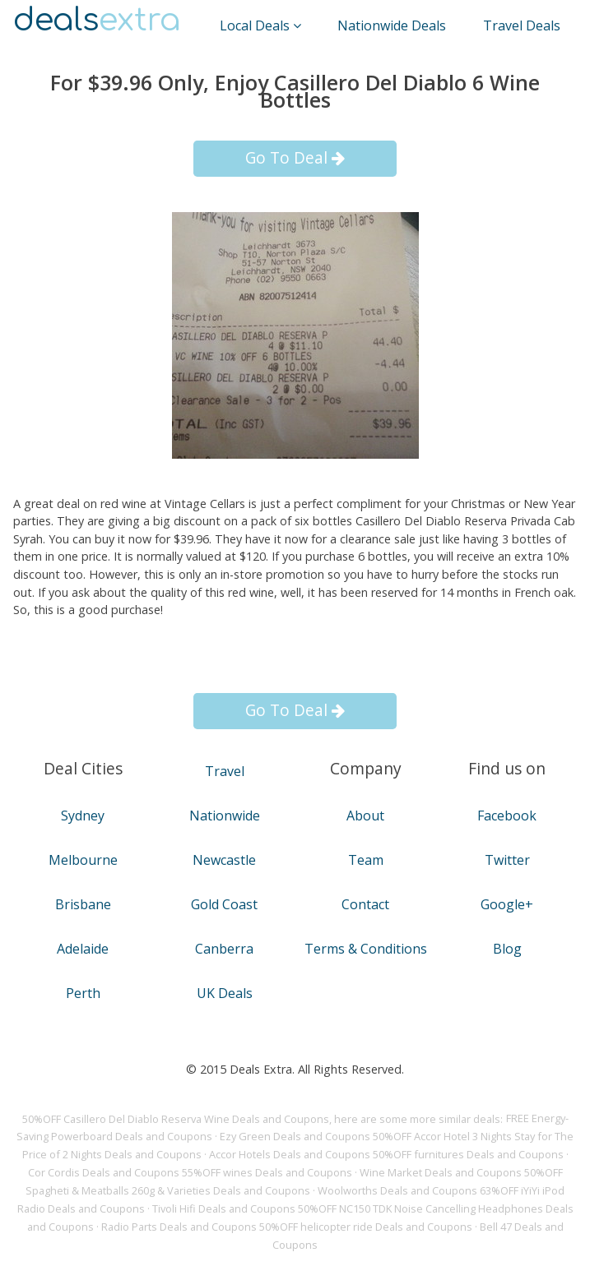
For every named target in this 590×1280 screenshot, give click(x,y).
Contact (365, 904)
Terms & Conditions (365, 949)
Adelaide (83, 949)
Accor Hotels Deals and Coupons (289, 1155)
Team (365, 860)
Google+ (507, 904)
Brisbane (83, 904)
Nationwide (224, 815)
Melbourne (83, 860)
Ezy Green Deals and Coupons (295, 1137)
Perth (83, 993)
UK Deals (225, 993)
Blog (507, 949)
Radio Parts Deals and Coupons (179, 1227)
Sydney (83, 815)
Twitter (507, 860)
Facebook (507, 815)
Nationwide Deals (391, 25)
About (365, 815)
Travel (224, 771)
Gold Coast (224, 904)
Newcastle (224, 860)
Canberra (224, 949)
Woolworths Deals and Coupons (397, 1191)
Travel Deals (521, 25)
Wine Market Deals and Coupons (441, 1173)
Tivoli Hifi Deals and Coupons (223, 1209)
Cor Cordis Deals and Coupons (103, 1173)
